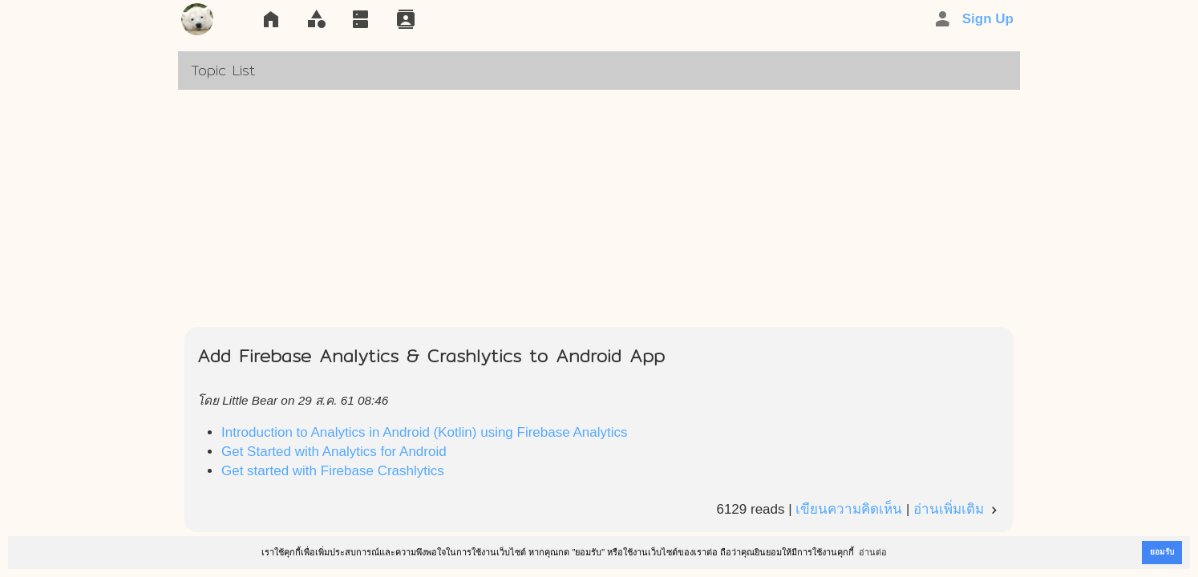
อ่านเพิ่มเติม (957, 509)
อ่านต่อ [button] (873, 552)
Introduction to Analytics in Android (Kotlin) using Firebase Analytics (424, 432)
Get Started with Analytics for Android (334, 451)
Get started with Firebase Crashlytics (332, 470)
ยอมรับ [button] (1162, 551)
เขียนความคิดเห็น (848, 509)
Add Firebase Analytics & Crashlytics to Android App (431, 355)
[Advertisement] (599, 208)
